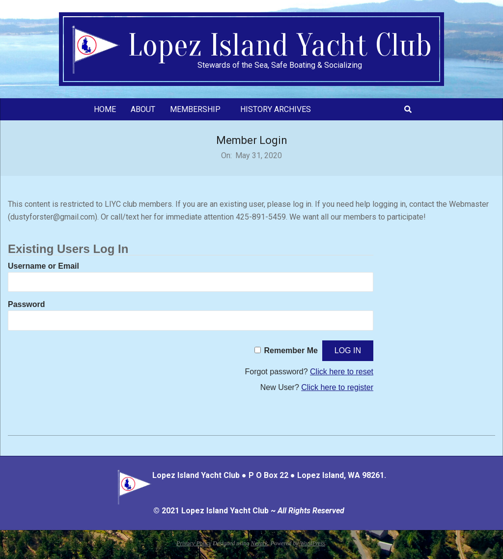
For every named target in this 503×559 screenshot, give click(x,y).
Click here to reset (341, 371)
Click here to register (337, 387)
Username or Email (43, 266)
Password (26, 304)
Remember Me (291, 350)
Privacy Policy (193, 543)
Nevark (259, 543)
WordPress (312, 543)
